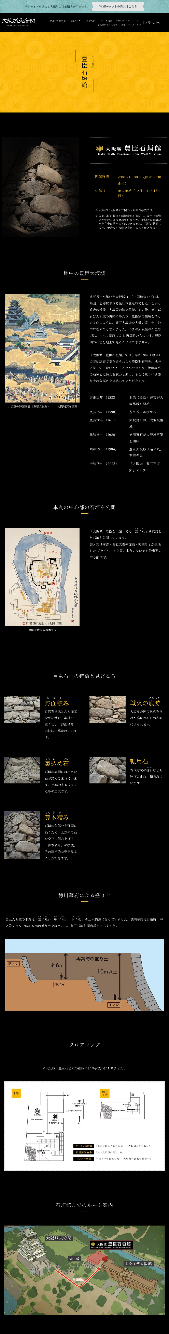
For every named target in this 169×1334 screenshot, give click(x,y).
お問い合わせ (152, 22)
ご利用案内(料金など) (55, 20)
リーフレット (134, 20)
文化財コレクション (131, 24)
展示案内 (90, 20)
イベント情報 (105, 20)
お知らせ (120, 20)
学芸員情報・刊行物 (108, 24)
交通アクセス (76, 20)
